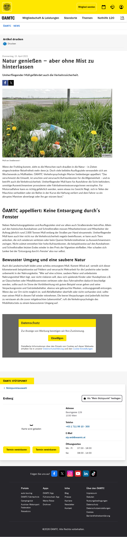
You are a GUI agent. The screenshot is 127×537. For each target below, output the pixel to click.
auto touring (26, 493)
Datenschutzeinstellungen (98, 508)
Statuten (90, 497)
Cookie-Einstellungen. (83, 348)
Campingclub (27, 501)
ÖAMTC (7, 26)
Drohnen (47, 504)
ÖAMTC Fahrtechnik (30, 497)
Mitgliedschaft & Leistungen (40, 18)
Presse (68, 497)
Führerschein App (51, 497)
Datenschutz (92, 504)
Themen (87, 18)
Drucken (12, 43)
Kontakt (68, 508)
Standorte (70, 18)
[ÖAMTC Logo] (7, 7)
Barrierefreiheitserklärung (98, 516)
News (16, 26)
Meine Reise (48, 501)
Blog (67, 493)
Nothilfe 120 (106, 18)
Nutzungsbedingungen (97, 501)
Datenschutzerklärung (53, 348)
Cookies (90, 512)
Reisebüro (25, 511)
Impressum (91, 493)
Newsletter (69, 504)
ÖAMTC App (48, 493)
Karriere (68, 501)
